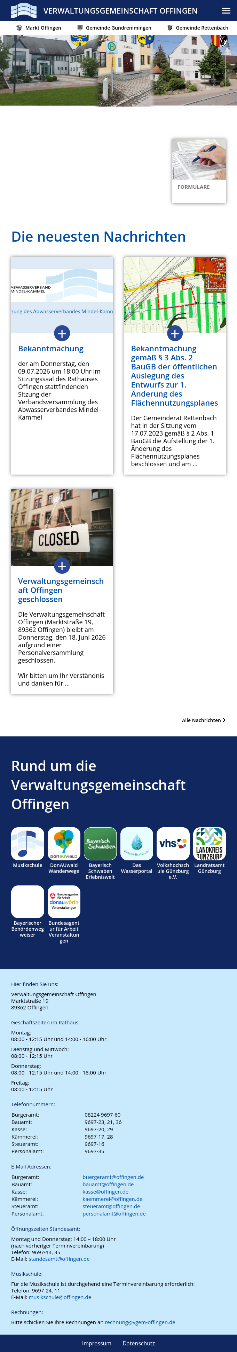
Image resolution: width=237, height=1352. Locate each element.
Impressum (96, 1343)
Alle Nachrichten (201, 720)
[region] (118, 101)
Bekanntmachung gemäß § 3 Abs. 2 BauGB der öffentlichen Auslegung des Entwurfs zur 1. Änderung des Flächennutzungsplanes (174, 375)
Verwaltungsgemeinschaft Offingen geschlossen (61, 590)
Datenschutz (139, 1343)
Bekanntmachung (51, 348)
